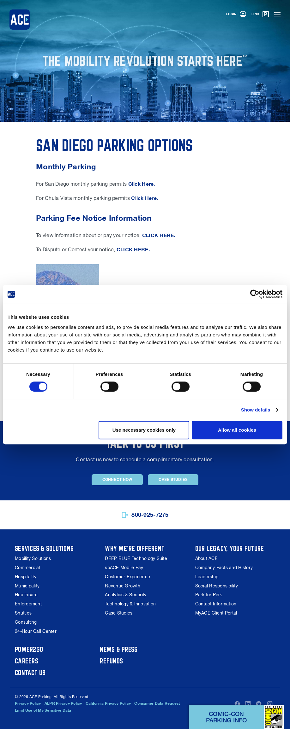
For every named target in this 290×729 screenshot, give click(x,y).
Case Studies (173, 479)
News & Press (119, 649)
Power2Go (29, 649)
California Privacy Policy (108, 703)
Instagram (270, 704)
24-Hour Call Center (36, 631)
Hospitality (25, 576)
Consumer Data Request (157, 703)
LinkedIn (248, 704)
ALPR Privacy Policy (63, 703)
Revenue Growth (122, 585)
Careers (26, 661)
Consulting (26, 622)
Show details (255, 409)
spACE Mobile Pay (124, 567)
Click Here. (141, 184)
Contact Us (30, 672)
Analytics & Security (125, 594)
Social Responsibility (216, 585)
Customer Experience (127, 576)
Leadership (207, 576)
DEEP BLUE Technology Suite (136, 558)
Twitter (259, 704)
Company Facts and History (224, 567)
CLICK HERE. (158, 235)
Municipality (27, 585)
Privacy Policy (28, 703)
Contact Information (216, 603)
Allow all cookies (237, 430)
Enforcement (28, 603)
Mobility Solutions (33, 558)
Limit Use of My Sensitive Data (43, 710)
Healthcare (26, 594)
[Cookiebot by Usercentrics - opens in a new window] (254, 294)
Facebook (237, 704)
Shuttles (23, 612)
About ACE (206, 558)
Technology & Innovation (130, 603)
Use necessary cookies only (144, 430)
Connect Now (117, 479)
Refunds (111, 661)
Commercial (27, 567)
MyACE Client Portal (216, 612)
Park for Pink (208, 594)
